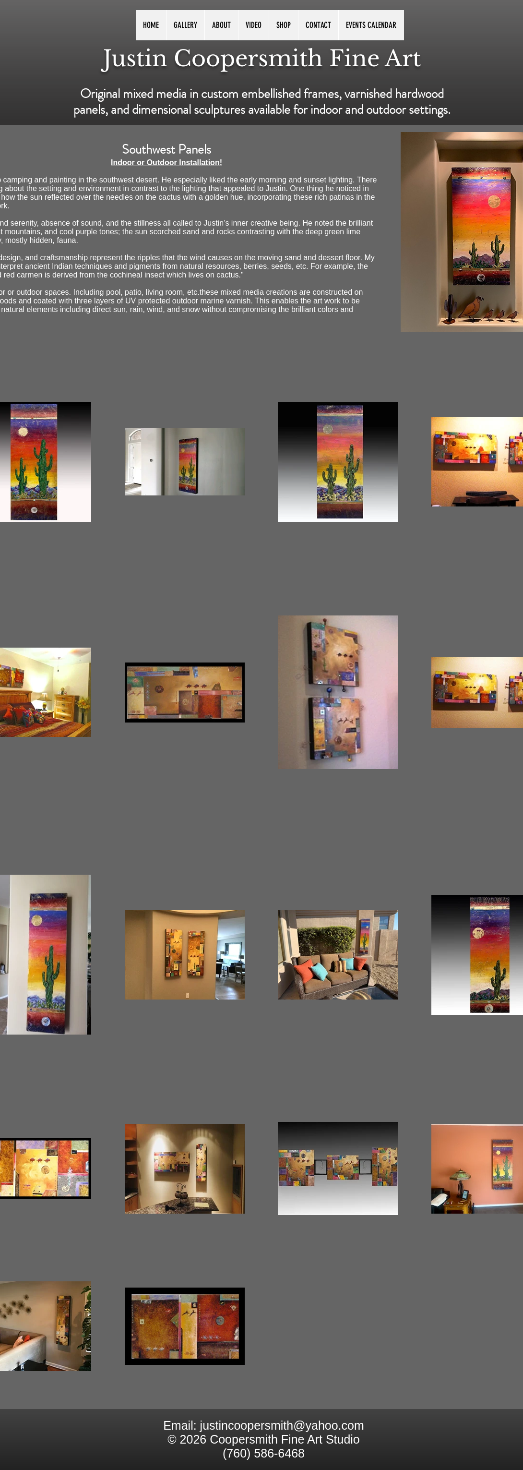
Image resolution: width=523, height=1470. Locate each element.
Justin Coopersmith (213, 58)
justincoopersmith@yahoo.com (282, 1425)
